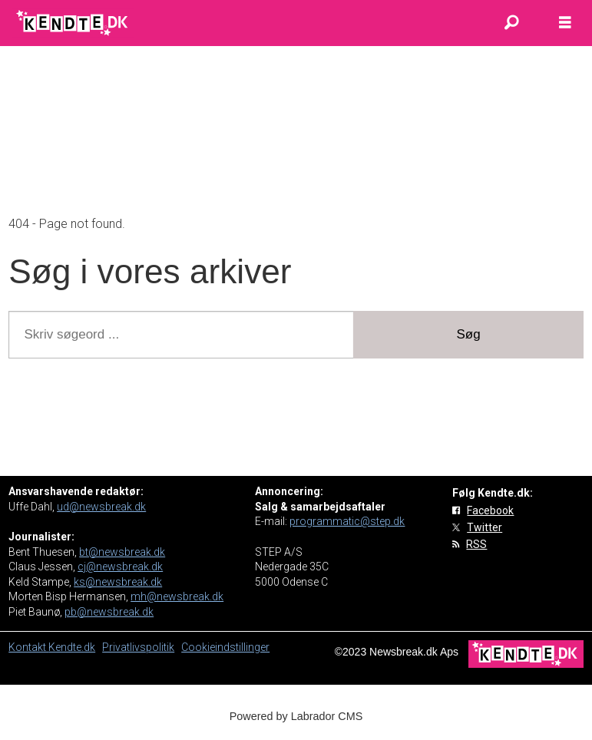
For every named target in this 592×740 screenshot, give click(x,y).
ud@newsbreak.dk (101, 506)
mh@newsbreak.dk (177, 596)
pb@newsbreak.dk (109, 612)
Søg (469, 334)
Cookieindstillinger (225, 647)
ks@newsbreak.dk (118, 582)
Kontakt (28, 647)
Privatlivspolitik (138, 647)
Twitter (484, 527)
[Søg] (511, 23)
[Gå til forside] (73, 23)
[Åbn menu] (565, 23)
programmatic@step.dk (347, 521)
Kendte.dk (71, 647)
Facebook (490, 510)
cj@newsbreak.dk (120, 566)
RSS (476, 544)
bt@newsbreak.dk (122, 552)
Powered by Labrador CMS (296, 716)
